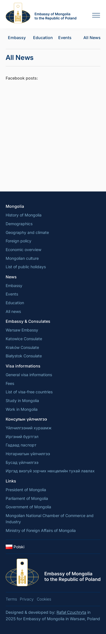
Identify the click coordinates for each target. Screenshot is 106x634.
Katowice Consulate (24, 338)
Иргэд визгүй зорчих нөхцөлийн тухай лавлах (50, 470)
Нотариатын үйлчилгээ (28, 453)
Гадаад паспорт (21, 445)
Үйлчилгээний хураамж (28, 427)
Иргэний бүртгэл (22, 436)
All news (13, 311)
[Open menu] (96, 15)
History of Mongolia (24, 215)
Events (65, 37)
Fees (10, 383)
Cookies (44, 599)
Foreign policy (18, 240)
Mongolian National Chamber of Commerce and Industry (50, 518)
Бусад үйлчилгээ (22, 462)
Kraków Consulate (22, 347)
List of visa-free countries (29, 391)
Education (43, 37)
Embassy (17, 37)
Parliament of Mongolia (27, 498)
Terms (11, 599)
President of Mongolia (26, 489)
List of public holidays (26, 266)
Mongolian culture (22, 258)
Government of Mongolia (28, 506)
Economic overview (23, 249)
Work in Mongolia (22, 409)
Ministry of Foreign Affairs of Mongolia (41, 530)
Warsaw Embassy (22, 330)
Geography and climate (27, 232)
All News (92, 37)
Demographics (19, 223)
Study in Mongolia (22, 400)
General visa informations (29, 374)
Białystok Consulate (24, 355)
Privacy (27, 599)
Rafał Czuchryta (71, 612)
